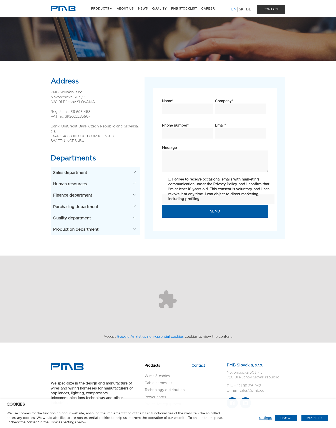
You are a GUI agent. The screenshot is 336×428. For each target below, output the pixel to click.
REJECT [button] (286, 418)
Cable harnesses (158, 383)
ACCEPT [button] (313, 418)
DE (248, 9)
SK (241, 9)
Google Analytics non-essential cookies (150, 336)
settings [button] (265, 418)
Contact (198, 365)
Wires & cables (157, 376)
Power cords (155, 397)
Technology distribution (165, 390)
